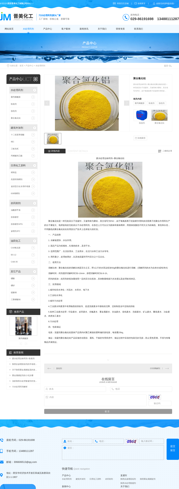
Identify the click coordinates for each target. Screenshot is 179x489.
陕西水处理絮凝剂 (128, 483)
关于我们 (102, 29)
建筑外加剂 (17, 127)
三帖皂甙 (15, 149)
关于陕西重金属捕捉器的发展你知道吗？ (24, 370)
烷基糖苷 (15, 217)
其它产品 (16, 271)
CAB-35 (14, 262)
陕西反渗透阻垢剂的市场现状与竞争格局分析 (24, 364)
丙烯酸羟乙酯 (16, 156)
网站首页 (9, 29)
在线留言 (141, 3)
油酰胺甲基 (16, 210)
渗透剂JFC (15, 231)
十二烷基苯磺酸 (17, 135)
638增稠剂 (15, 193)
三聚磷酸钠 (16, 299)
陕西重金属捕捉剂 (147, 479)
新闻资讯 (84, 29)
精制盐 (14, 172)
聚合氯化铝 (16, 118)
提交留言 (172, 448)
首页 (21, 66)
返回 (167, 66)
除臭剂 (14, 104)
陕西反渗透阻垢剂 (128, 479)
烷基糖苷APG (17, 224)
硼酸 (13, 278)
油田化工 (16, 240)
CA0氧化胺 (15, 248)
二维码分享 (167, 151)
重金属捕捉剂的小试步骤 (22, 375)
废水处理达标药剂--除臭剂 (23, 358)
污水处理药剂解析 (20, 387)
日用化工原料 (18, 165)
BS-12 (13, 255)
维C (12, 142)
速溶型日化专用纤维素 (20, 186)
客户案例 (65, 29)
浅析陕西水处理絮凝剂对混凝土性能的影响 (24, 381)
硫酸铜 (14, 292)
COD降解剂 (155, 368)
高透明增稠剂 (16, 179)
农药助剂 (16, 203)
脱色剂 (14, 111)
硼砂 (13, 285)
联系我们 (138, 29)
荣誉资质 (120, 29)
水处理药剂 (28, 29)
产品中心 (47, 29)
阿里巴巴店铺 (123, 3)
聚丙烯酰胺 (16, 97)
